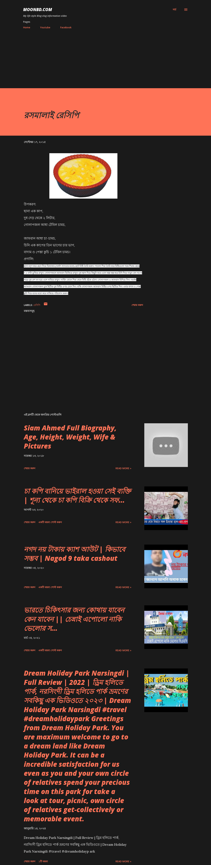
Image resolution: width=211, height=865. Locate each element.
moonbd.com (37, 9)
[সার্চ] (174, 10)
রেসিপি (36, 305)
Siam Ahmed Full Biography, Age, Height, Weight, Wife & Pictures (70, 437)
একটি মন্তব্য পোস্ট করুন (50, 522)
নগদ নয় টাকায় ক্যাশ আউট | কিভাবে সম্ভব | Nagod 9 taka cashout (74, 553)
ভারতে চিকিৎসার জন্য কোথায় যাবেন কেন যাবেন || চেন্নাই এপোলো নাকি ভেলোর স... (74, 619)
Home (26, 27)
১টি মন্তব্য (43, 861)
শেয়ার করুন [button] (137, 305)
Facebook (65, 27)
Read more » (123, 468)
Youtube (45, 27)
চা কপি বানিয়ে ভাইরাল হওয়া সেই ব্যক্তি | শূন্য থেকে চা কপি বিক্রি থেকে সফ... (77, 495)
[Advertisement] (105, 57)
